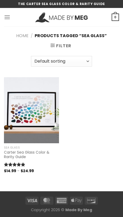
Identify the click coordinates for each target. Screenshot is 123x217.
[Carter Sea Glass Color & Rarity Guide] (31, 110)
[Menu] (7, 17)
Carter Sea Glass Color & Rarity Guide (26, 154)
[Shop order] (61, 61)
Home (22, 36)
